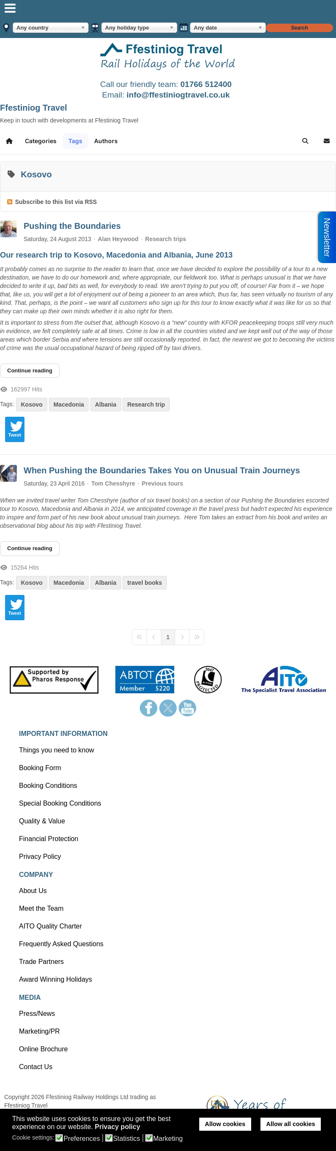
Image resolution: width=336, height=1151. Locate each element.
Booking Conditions (48, 785)
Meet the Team (41, 908)
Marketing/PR (39, 1031)
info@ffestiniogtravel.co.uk (178, 94)
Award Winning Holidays (55, 979)
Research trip (146, 404)
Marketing (168, 1138)
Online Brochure (43, 1049)
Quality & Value (42, 821)
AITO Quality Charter (50, 926)
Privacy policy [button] (117, 1126)
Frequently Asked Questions (61, 943)
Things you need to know (56, 750)
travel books (144, 582)
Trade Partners (41, 961)
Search (299, 28)
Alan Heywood (118, 239)
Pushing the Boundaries (72, 226)
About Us (33, 890)
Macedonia (69, 404)
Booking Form (40, 767)
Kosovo (31, 404)
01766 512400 (206, 84)
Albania (106, 404)
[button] (305, 141)
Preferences (81, 1138)
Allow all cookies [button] (290, 1124)
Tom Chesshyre (113, 483)
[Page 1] (168, 637)
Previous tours (162, 483)
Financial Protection (49, 838)
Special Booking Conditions (60, 803)
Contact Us (35, 1066)
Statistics (126, 1138)
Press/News (37, 1013)
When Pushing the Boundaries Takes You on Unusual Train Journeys (162, 470)
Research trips (165, 239)
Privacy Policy (40, 856)
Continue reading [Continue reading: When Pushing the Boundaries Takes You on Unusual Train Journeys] (29, 548)
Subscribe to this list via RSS (56, 201)
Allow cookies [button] (225, 1124)
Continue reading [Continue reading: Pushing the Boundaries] (29, 370)
